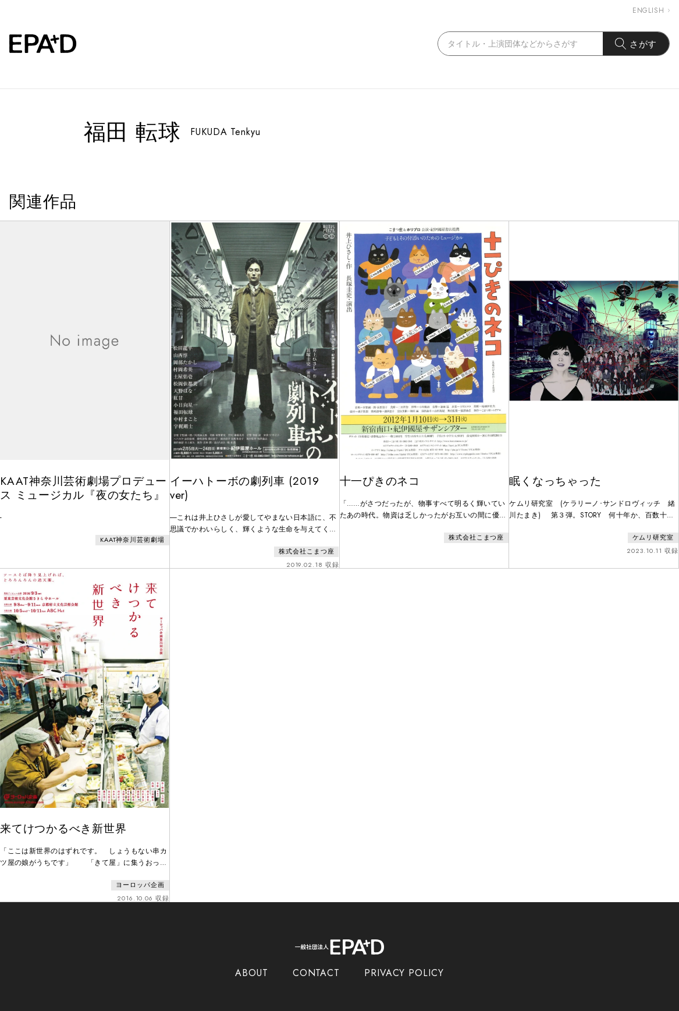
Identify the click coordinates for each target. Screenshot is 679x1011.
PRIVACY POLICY (404, 957)
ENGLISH (651, 10)
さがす (636, 43)
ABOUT (251, 957)
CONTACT (316, 957)
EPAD (328, 1004)
